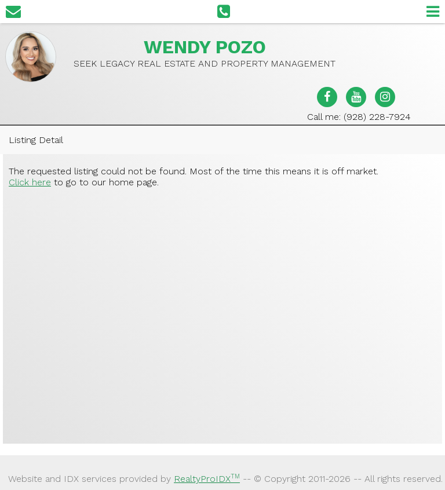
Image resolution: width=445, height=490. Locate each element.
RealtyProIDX (207, 478)
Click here (30, 182)
